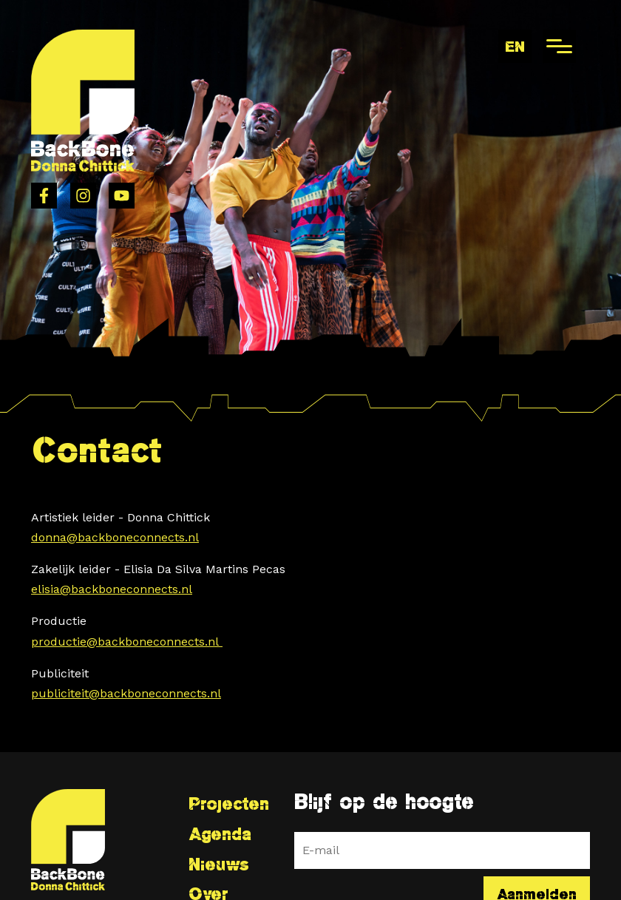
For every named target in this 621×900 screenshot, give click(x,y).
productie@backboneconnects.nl (127, 642)
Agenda (220, 834)
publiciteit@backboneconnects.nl (126, 693)
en (515, 46)
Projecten (229, 803)
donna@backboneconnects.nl (115, 537)
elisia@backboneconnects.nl (111, 589)
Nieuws (219, 864)
